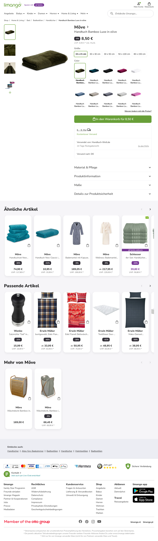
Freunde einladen (12, 491)
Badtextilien (52, 451)
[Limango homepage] (13, 5)
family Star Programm (14, 488)
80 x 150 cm (140, 54)
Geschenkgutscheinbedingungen (46, 509)
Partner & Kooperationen (16, 498)
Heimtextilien (81, 451)
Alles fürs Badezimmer (33, 451)
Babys (99, 491)
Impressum (36, 502)
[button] (149, 5)
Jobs (6, 502)
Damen (99, 498)
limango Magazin (12, 495)
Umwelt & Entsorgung (77, 495)
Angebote (100, 488)
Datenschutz (37, 495)
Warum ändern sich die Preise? (138, 111)
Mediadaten (9, 509)
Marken (99, 513)
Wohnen (100, 505)
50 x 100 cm (124, 54)
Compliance (36, 498)
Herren (99, 502)
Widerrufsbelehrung (41, 491)
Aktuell (117, 488)
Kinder (99, 495)
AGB (33, 488)
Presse (7, 505)
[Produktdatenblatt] (18, 245)
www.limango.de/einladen (124, 533)
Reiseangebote (121, 501)
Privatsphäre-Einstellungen (44, 505)
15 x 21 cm (80, 54)
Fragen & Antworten (76, 488)
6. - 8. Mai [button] (82, 130)
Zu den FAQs (143, 146)
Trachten (100, 509)
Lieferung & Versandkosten (79, 491)
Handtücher (13, 451)
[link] (94, 73)
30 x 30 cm (95, 54)
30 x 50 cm (109, 54)
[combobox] (130, 14)
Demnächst (119, 491)
